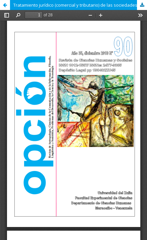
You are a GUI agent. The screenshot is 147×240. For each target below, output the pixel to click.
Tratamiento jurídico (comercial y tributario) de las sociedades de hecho (80, 5)
